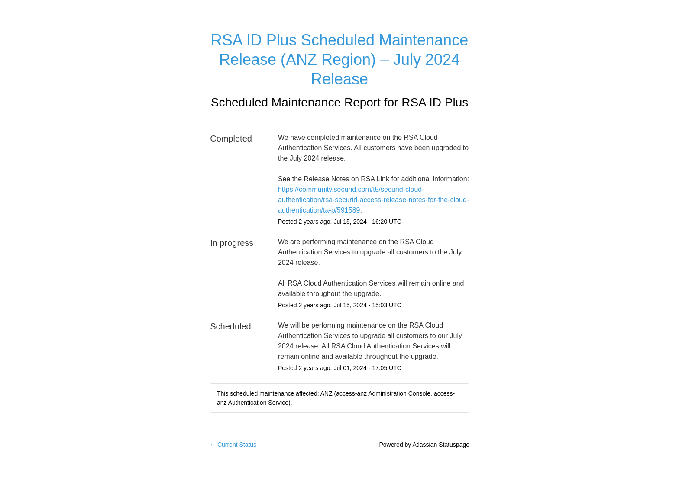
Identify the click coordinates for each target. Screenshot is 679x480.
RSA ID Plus (434, 102)
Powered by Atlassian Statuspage (424, 444)
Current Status (233, 444)
